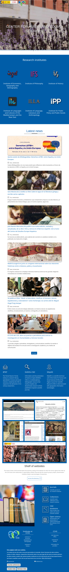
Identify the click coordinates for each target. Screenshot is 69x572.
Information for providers (55, 545)
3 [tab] (35, 51)
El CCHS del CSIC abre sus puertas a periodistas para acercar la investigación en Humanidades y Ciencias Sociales (30, 336)
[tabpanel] (34, 25)
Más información (46, 558)
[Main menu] (66, 2)
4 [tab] (38, 51)
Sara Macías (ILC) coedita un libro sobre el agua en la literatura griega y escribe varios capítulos (33, 193)
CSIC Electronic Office (55, 535)
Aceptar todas (12, 568)
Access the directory (33, 478)
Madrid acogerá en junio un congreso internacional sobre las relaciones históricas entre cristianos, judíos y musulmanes (33, 264)
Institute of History (27, 545)
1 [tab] (31, 51)
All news (34, 353)
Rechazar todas (21, 568)
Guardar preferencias (14, 565)
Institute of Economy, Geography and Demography (28, 539)
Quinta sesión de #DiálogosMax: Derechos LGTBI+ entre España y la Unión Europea (34, 158)
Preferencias (39, 561)
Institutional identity (55, 540)
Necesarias (11, 561)
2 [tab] (33, 51)
